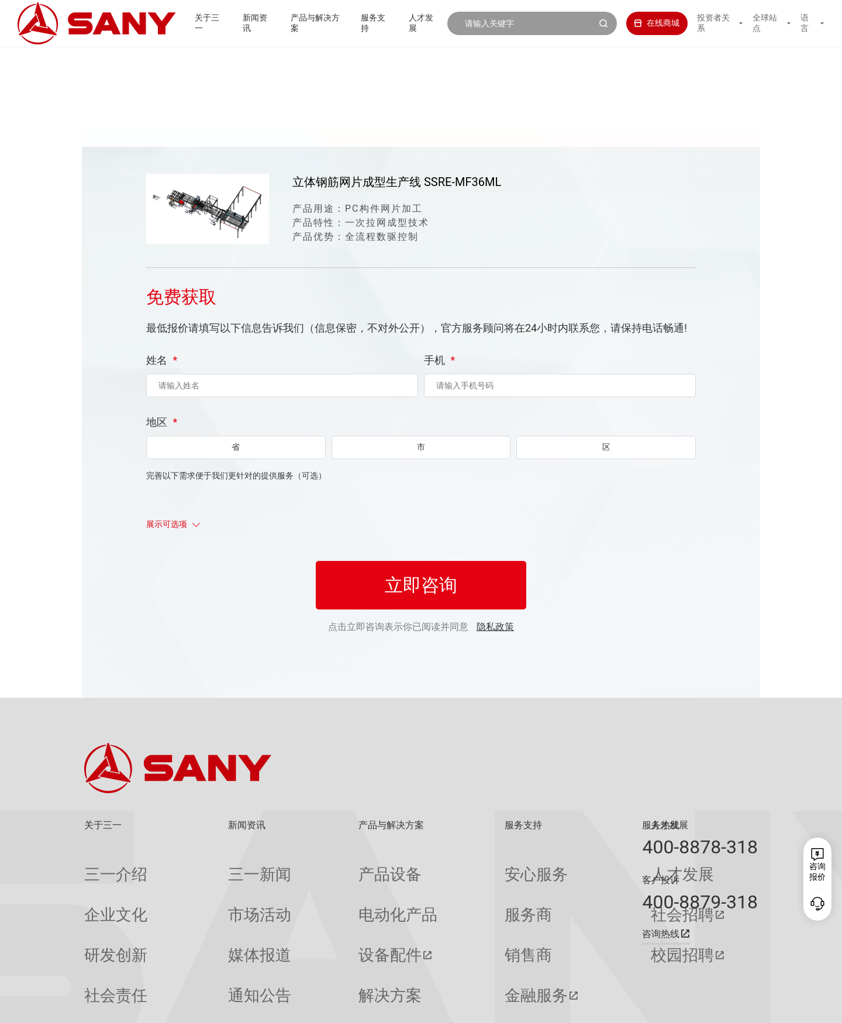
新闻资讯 (238, 22)
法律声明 (699, 1005)
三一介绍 (100, 864)
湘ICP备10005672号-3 (230, 1005)
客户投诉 (660, 880)
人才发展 (417, 22)
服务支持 (365, 22)
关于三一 (186, 22)
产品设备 (311, 864)
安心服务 (443, 864)
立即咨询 (421, 612)
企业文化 (100, 885)
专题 (198, 970)
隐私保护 (661, 1005)
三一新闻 (206, 864)
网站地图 (585, 1005)
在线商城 (645, 22)
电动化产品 (315, 885)
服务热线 (660, 825)
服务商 (439, 885)
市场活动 (206, 885)
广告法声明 (740, 1005)
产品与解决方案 (301, 22)
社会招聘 (552, 886)
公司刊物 (100, 970)
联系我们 (623, 1005)
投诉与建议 (447, 970)
